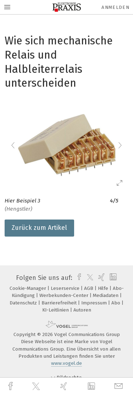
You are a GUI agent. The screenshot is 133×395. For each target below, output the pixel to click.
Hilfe (104, 288)
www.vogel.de (66, 363)
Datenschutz (24, 303)
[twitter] (37, 386)
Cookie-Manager (29, 288)
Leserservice (66, 288)
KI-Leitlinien (56, 310)
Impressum (94, 303)
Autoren (82, 310)
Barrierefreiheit (59, 303)
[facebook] (11, 386)
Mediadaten (106, 295)
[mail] (119, 386)
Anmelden (115, 7)
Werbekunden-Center (64, 295)
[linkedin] (92, 386)
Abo (116, 303)
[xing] (65, 386)
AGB (89, 288)
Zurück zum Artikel (39, 228)
